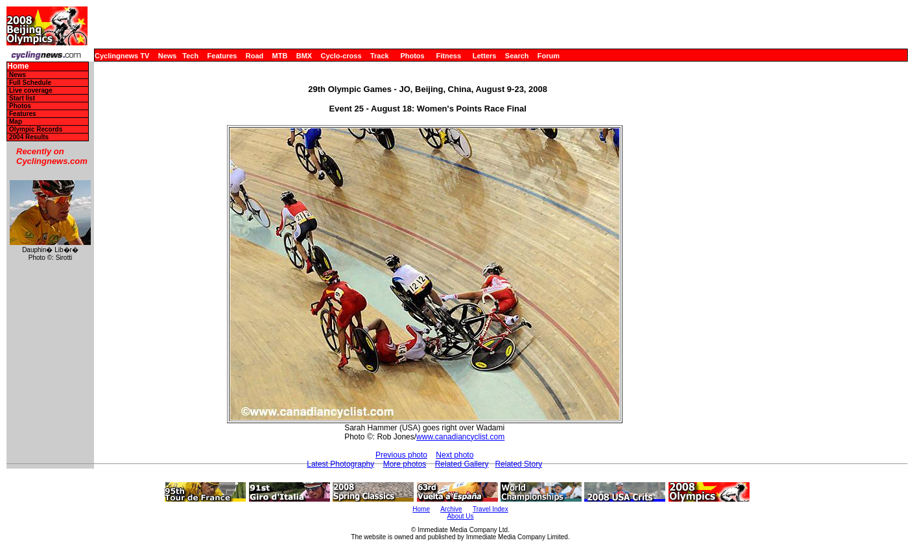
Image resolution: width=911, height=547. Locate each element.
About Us (460, 516)
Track (379, 56)
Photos (412, 56)
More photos (405, 464)
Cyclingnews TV (122, 56)
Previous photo (401, 455)
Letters (485, 56)
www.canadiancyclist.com (460, 436)
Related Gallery (462, 464)
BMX (304, 56)
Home (18, 66)
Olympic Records (35, 129)
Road (255, 56)
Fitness (448, 56)
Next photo (454, 455)
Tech (190, 56)
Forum (549, 56)
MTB (280, 56)
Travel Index (490, 509)
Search (517, 56)
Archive (451, 509)
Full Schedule (30, 82)
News (167, 56)
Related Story (518, 464)
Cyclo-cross (341, 56)
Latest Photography (340, 464)
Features (222, 56)
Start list (22, 98)
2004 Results (29, 137)
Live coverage (31, 90)
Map (15, 121)
